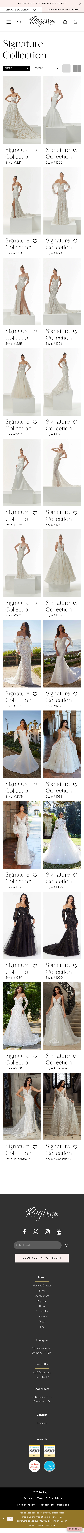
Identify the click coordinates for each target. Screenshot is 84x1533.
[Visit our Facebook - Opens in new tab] (24, 1234)
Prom (42, 1296)
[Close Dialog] (4, 1524)
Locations (42, 1321)
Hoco (42, 1311)
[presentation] (22, 111)
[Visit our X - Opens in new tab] (35, 1234)
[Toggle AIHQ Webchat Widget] (74, 1529)
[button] (8, 23)
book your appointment (43, 1262)
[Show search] (19, 23)
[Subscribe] (65, 1247)
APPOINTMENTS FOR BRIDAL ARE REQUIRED (42, 4)
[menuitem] (21, 11)
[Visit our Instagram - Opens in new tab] (47, 1234)
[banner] (41, 23)
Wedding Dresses (42, 1290)
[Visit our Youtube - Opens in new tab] (59, 1234)
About (42, 1326)
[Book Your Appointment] (63, 11)
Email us (42, 1428)
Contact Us (42, 1316)
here (52, 1530)
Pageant (42, 1306)
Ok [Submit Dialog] (12, 1524)
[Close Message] (80, 4)
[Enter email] (42, 1247)
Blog (42, 1332)
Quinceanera (42, 1301)
